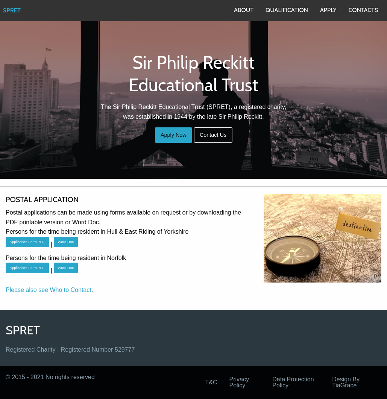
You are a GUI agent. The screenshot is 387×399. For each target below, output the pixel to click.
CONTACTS (363, 10)
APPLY (328, 10)
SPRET (12, 10)
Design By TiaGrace (346, 382)
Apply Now (174, 135)
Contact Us (213, 135)
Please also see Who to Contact (48, 290)
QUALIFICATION (287, 10)
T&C (211, 382)
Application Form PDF (27, 242)
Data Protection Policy (293, 382)
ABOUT (243, 10)
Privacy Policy (239, 382)
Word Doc (66, 242)
